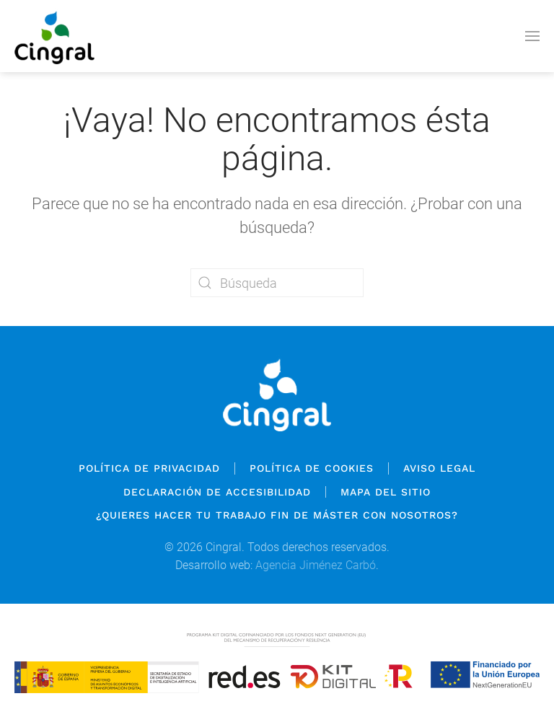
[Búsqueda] (277, 282)
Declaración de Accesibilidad (217, 492)
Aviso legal (439, 468)
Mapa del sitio (385, 492)
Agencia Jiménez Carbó (315, 565)
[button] (532, 36)
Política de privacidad (149, 468)
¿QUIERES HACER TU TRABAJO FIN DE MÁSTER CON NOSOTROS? (277, 515)
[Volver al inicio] (54, 36)
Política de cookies (312, 468)
